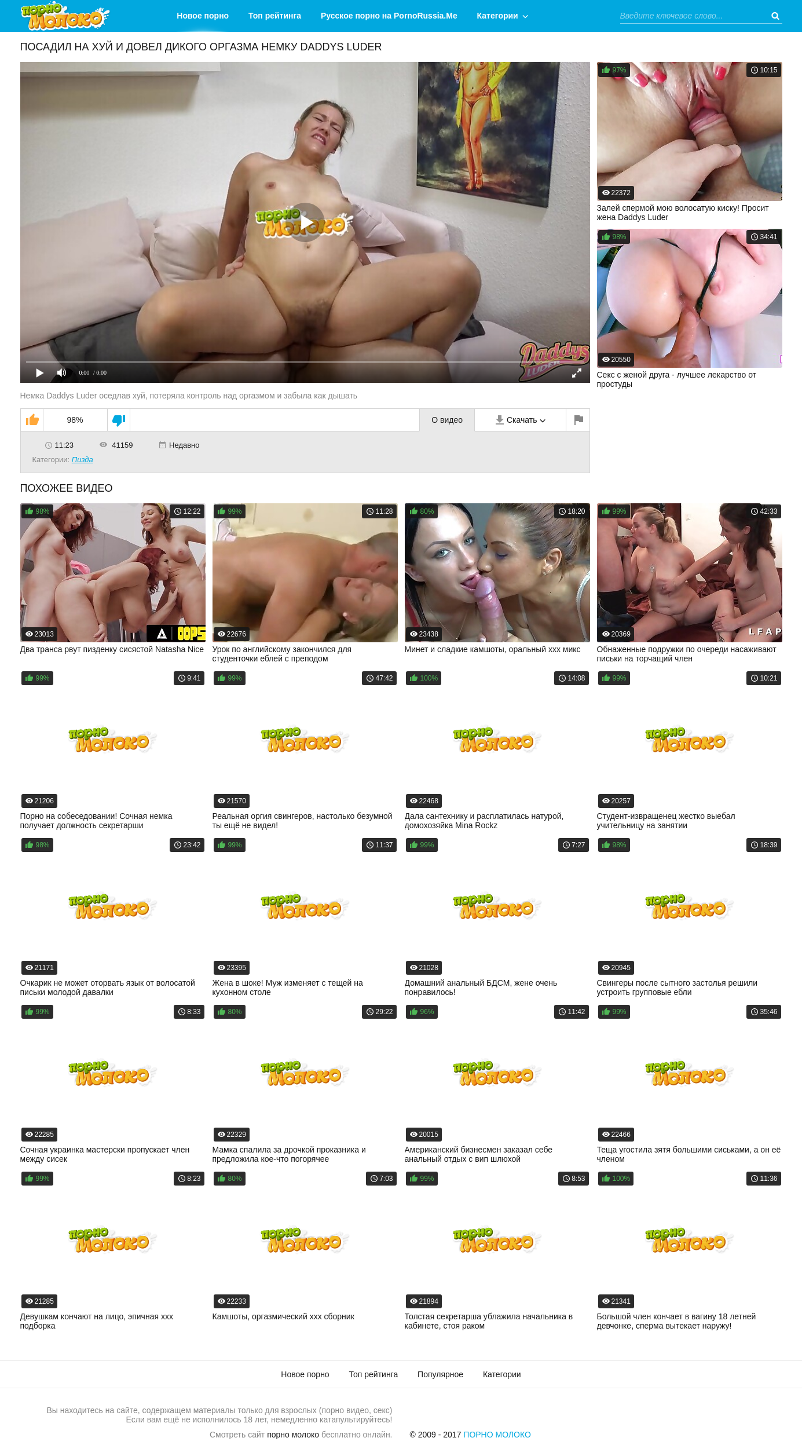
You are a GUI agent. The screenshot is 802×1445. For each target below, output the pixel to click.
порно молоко (293, 1434)
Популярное (440, 1374)
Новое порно (203, 15)
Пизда (82, 459)
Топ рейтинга (274, 15)
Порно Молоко (497, 1434)
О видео (447, 420)
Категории (497, 15)
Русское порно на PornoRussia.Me (389, 15)
